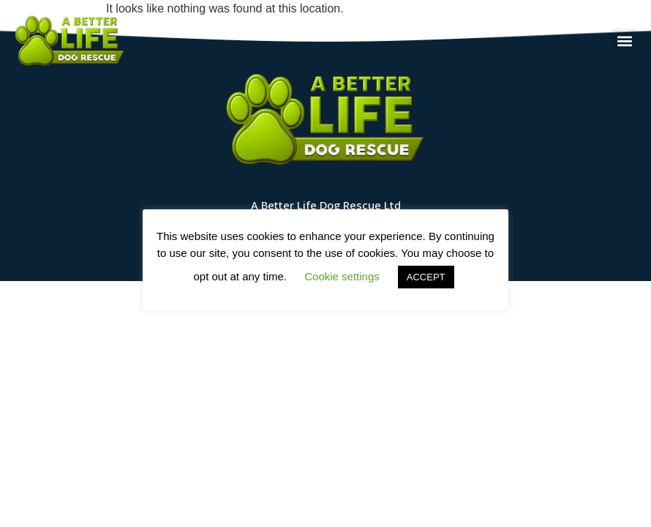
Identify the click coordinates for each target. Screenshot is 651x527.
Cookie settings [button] (342, 276)
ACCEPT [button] (426, 277)
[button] (624, 41)
